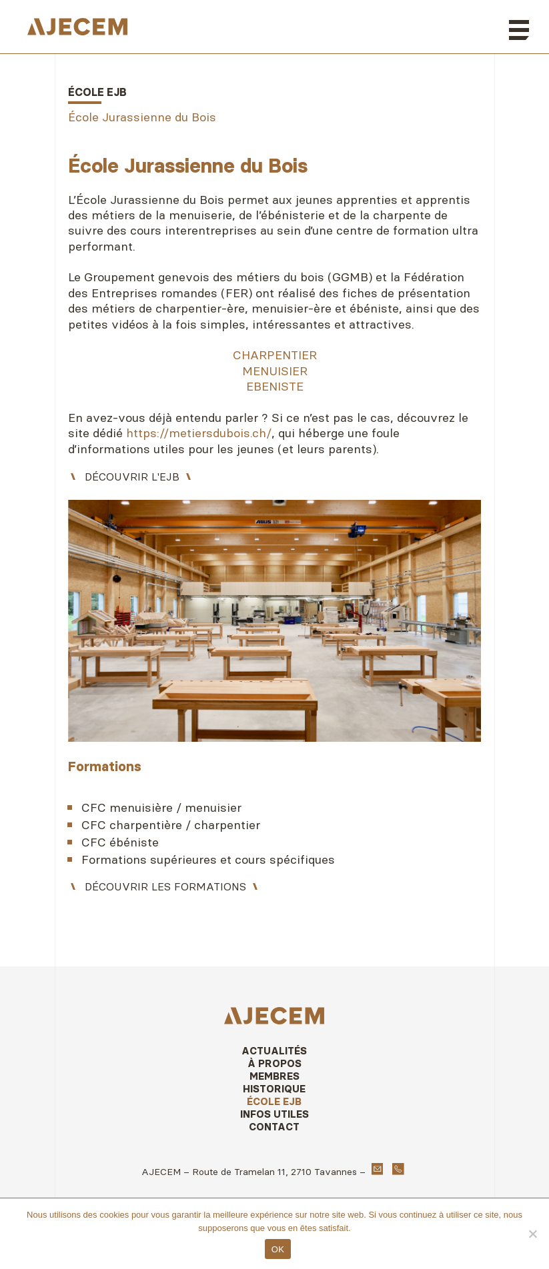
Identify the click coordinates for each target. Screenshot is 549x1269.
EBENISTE (275, 386)
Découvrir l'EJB (132, 476)
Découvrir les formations (165, 886)
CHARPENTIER (275, 355)
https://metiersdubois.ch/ (198, 433)
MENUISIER (275, 371)
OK (277, 1249)
